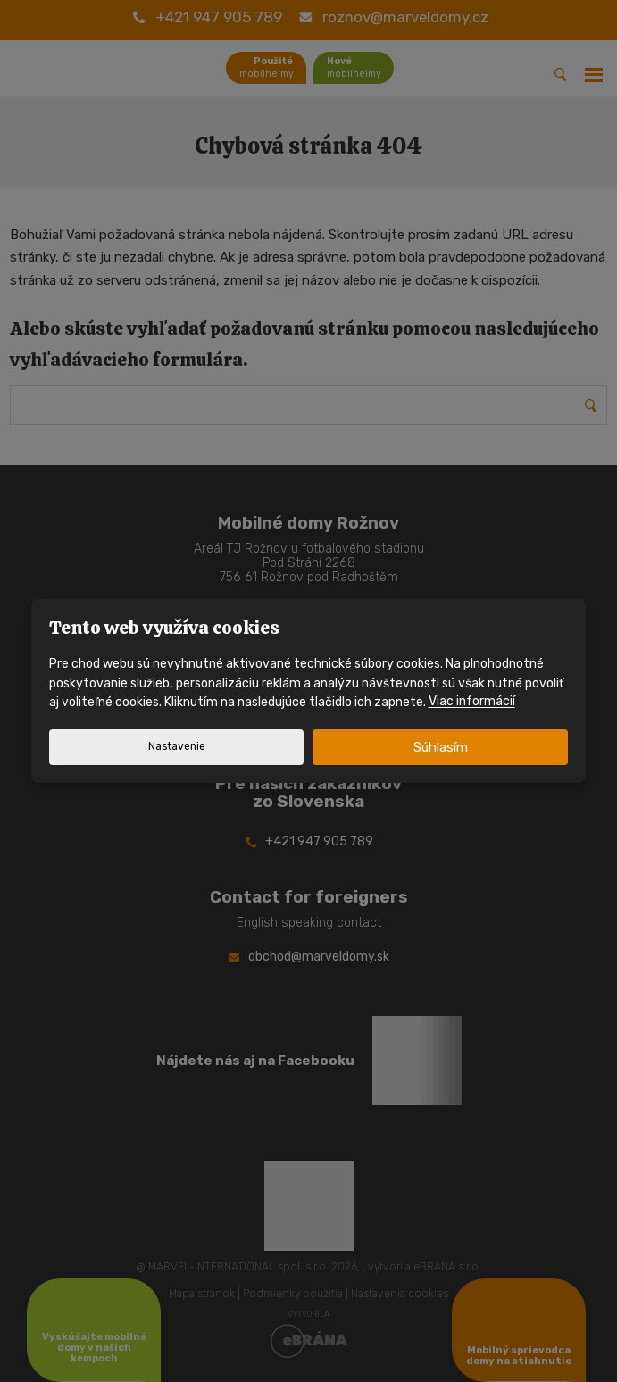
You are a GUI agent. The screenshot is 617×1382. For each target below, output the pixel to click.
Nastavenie (176, 746)
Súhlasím (440, 747)
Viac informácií (472, 702)
